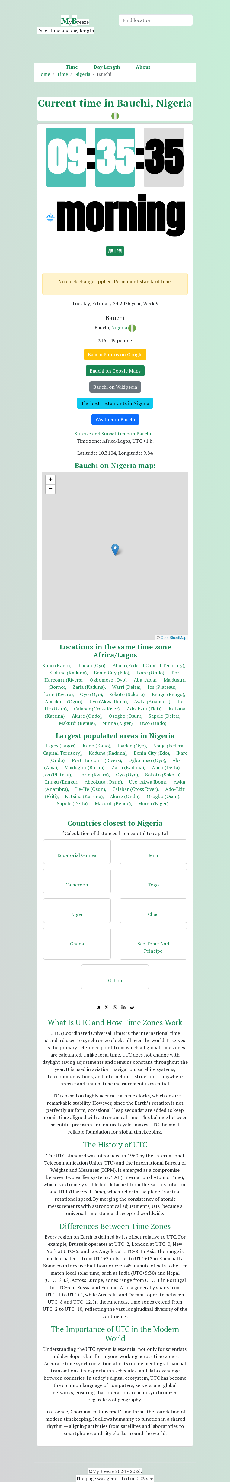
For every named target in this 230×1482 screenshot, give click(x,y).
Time (71, 66)
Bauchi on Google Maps (115, 370)
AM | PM (115, 251)
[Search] (156, 20)
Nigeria (119, 327)
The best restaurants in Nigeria (115, 403)
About (143, 66)
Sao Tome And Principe (153, 947)
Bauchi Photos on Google (115, 354)
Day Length (107, 66)
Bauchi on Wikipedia (115, 387)
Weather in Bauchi (115, 419)
